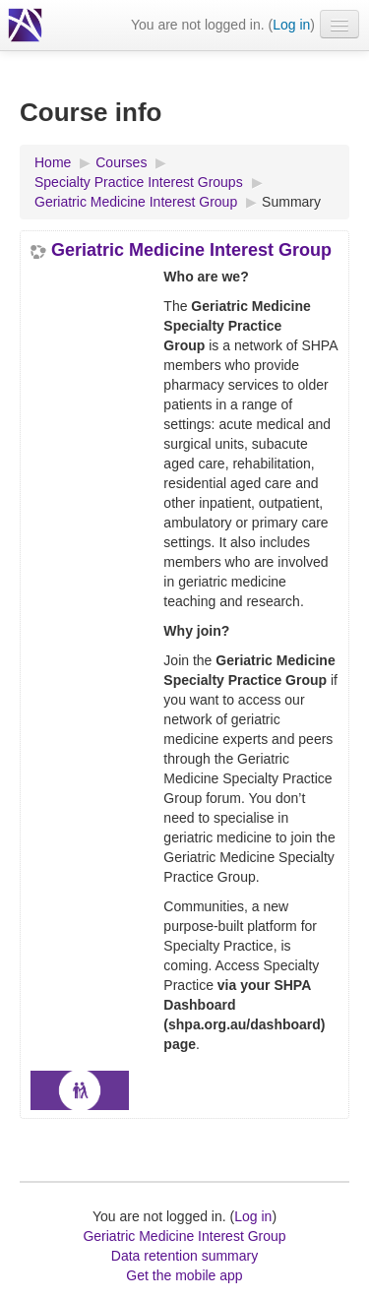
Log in (291, 24)
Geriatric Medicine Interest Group (191, 250)
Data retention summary (184, 1256)
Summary (291, 202)
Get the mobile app (184, 1275)
